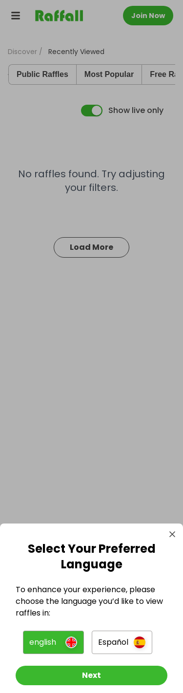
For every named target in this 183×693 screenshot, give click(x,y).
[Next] (91, 675)
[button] (53, 642)
